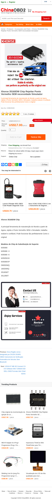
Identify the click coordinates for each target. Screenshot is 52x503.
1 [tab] (20, 86)
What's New (29, 24)
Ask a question (35, 157)
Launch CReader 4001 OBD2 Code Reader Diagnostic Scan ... (13, 205)
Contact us (28, 493)
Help (41, 493)
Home (3, 24)
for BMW (39, 24)
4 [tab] (31, 86)
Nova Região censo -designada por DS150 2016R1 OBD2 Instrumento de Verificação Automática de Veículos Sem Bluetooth (11, 357)
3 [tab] (28, 86)
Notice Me (36, 137)
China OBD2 (20, 11)
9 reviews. (31, 114)
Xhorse (4, 220)
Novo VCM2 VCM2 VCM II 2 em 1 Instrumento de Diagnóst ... (40, 204)
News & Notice (12, 491)
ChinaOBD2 (25, 498)
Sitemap (35, 493)
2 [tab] (24, 86)
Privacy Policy (38, 491)
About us (20, 493)
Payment (21, 491)
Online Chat (13, 157)
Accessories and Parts (22, 29)
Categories (8, 24)
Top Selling (19, 24)
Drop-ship (29, 491)
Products (10, 29)
